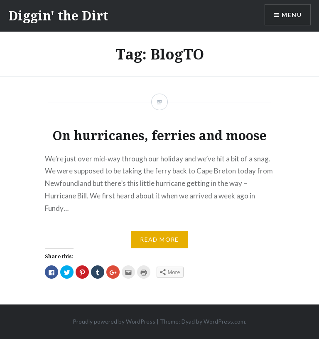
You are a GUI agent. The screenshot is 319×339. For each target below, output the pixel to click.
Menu (292, 14)
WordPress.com (224, 321)
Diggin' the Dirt (58, 15)
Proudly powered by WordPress (114, 321)
